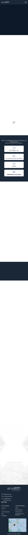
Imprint (17, 508)
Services (4, 508)
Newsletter (4, 515)
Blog (3, 513)
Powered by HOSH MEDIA (14, 534)
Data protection (19, 510)
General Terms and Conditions (19, 514)
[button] (25, 2)
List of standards (5, 511)
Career (3, 510)
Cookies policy (18, 511)
